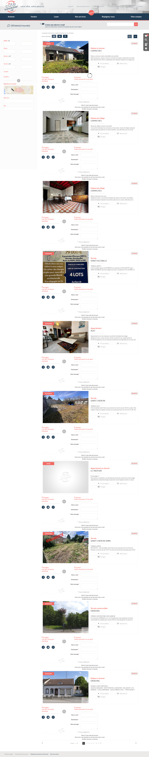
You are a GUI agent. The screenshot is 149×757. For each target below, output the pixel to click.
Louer (56, 17)
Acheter (11, 17)
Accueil (74, 6)
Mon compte (136, 17)
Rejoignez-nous (108, 17)
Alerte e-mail (131, 6)
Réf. (5, 106)
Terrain (7, 64)
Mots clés (6, 98)
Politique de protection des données (39, 754)
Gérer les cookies (54, 754)
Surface (7, 56)
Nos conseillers (101, 6)
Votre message (74, 94)
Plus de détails (98, 63)
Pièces (5, 48)
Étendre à (6, 76)
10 (100, 743)
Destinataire (74, 89)
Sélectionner (111, 63)
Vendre (34, 17)
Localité (6, 71)
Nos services (84, 15)
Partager (123, 63)
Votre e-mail (74, 85)
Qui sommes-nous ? (86, 6)
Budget (6, 40)
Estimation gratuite (116, 6)
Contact (141, 6)
